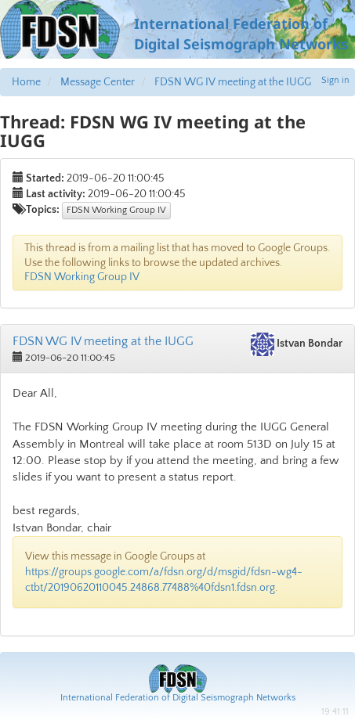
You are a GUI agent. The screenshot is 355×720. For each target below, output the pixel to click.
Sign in (335, 80)
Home (26, 82)
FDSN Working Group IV (116, 210)
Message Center (97, 82)
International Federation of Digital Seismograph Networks (177, 698)
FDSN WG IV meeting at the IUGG (232, 82)
